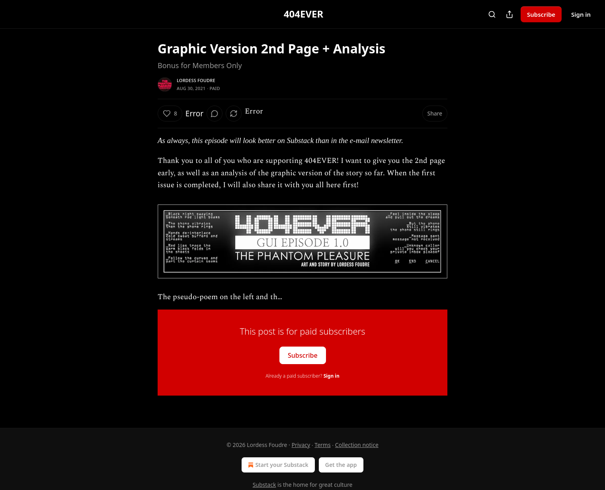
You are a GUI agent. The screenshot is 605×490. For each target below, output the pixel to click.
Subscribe (541, 14)
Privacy (300, 445)
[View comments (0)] (214, 114)
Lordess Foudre (196, 80)
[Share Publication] (509, 14)
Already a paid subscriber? (302, 375)
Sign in (581, 14)
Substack (264, 484)
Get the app (341, 464)
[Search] (492, 14)
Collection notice (357, 445)
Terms (322, 445)
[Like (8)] (170, 114)
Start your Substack (277, 465)
